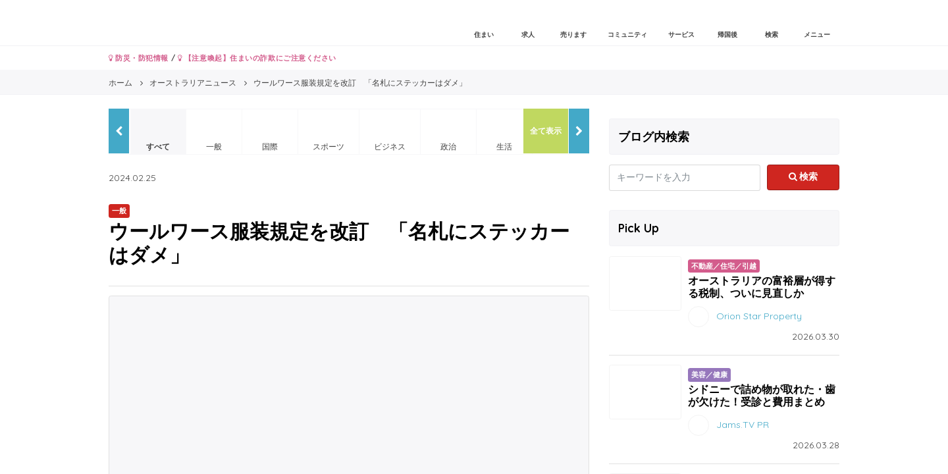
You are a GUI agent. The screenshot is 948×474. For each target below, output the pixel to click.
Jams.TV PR (742, 425)
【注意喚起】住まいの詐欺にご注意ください (257, 58)
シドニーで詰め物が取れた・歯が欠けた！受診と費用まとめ (761, 395)
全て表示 (546, 131)
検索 (803, 176)
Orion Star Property (759, 316)
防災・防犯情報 (139, 58)
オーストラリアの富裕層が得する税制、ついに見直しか (761, 287)
